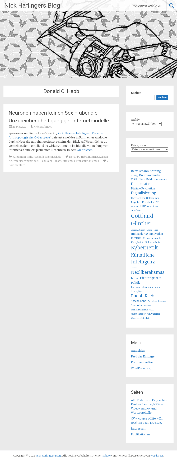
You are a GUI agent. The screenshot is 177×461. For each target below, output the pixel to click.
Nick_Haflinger (43, 126)
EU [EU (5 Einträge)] (157, 202)
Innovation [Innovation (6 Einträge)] (156, 233)
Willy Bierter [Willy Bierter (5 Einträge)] (153, 313)
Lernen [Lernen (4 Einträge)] (134, 268)
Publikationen (140, 434)
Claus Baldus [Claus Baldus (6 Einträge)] (147, 179)
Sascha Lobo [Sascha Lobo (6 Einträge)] (138, 301)
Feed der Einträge (143, 356)
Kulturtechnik (35, 156)
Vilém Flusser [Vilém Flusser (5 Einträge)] (138, 313)
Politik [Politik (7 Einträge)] (135, 282)
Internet (93, 156)
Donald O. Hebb (78, 156)
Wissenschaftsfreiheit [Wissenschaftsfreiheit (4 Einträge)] (140, 318)
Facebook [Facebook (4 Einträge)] (135, 206)
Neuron (13, 160)
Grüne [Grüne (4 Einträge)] (149, 230)
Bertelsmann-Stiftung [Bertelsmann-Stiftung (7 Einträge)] (146, 171)
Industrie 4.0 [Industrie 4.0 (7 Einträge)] (139, 233)
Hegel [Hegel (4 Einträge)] (156, 230)
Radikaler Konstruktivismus (58, 160)
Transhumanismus (87, 160)
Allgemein (19, 156)
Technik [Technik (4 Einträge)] (147, 306)
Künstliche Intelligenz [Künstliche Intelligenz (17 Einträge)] (143, 258)
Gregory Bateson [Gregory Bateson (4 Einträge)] (138, 230)
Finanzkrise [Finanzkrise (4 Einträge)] (152, 206)
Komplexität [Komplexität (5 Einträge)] (137, 242)
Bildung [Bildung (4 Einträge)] (134, 175)
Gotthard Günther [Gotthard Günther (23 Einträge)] (142, 220)
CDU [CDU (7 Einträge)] (134, 179)
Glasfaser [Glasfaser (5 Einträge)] (136, 210)
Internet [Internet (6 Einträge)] (136, 238)
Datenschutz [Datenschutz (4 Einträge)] (161, 180)
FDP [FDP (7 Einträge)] (143, 206)
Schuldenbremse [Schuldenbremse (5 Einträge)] (157, 301)
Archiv (135, 119)
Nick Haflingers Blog (32, 5)
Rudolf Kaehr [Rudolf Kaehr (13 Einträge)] (143, 295)
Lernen (103, 156)
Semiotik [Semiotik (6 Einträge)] (136, 305)
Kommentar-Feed (143, 362)
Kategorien (138, 145)
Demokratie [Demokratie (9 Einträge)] (140, 184)
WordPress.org (141, 368)
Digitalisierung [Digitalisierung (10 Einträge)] (143, 193)
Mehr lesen (86, 150)
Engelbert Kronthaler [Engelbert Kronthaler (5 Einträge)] (142, 202)
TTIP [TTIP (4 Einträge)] (152, 310)
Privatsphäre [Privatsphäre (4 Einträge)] (136, 291)
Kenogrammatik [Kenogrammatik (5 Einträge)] (152, 238)
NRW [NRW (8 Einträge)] (134, 278)
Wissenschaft (53, 156)
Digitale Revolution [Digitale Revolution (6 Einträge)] (143, 188)
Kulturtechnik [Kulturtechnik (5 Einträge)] (152, 242)
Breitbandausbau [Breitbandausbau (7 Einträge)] (150, 175)
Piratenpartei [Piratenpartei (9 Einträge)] (150, 278)
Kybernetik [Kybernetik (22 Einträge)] (144, 248)
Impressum (138, 428)
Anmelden (138, 350)
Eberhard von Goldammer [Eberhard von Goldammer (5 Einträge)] (145, 198)
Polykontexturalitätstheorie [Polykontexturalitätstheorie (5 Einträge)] (145, 287)
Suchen (136, 93)
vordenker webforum (147, 5)
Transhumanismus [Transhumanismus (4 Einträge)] (139, 310)
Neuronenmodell (29, 160)
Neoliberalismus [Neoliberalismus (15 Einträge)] (147, 272)
